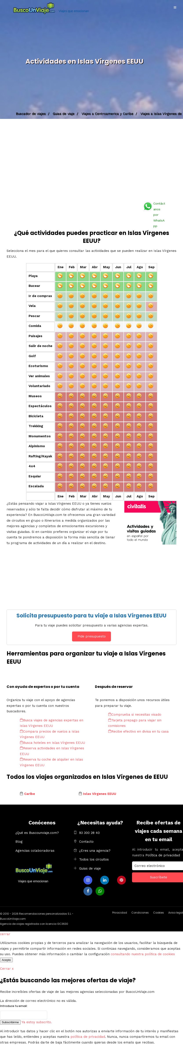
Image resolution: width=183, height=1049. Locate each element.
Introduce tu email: (13, 1006)
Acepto (6, 960)
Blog (19, 842)
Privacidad (119, 912)
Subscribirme (10, 1022)
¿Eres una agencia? (95, 851)
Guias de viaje (90, 868)
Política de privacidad (162, 855)
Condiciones (140, 912)
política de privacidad (88, 1037)
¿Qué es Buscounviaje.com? (37, 833)
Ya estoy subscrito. (37, 1022)
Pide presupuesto (92, 636)
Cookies (158, 912)
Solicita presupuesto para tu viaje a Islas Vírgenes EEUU (91, 615)
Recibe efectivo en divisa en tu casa (138, 731)
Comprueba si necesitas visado (134, 715)
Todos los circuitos (94, 859)
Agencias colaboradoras (34, 851)
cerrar (5, 934)
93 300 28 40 (89, 833)
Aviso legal (175, 912)
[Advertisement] (91, 158)
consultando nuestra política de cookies (143, 954)
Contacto (86, 842)
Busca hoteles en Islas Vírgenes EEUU (52, 743)
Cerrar (7, 969)
